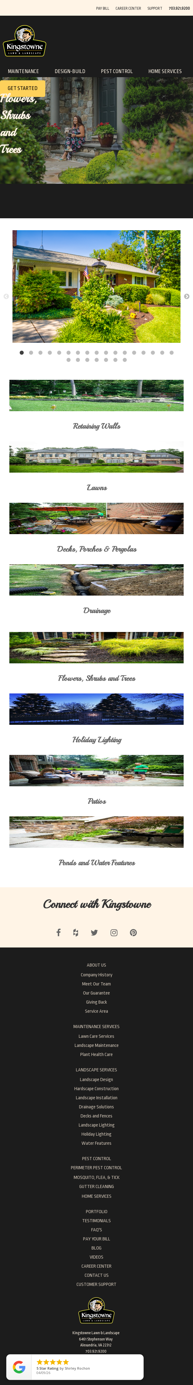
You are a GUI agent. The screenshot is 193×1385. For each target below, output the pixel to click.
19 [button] (78, 360)
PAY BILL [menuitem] (102, 8)
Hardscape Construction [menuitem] (96, 1088)
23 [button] (115, 360)
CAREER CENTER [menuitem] (128, 8)
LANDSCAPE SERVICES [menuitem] (96, 1070)
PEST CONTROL (117, 71)
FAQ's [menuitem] (96, 1230)
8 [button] (87, 353)
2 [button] (31, 353)
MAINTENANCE (23, 71)
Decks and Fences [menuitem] (96, 1116)
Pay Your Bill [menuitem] (96, 1239)
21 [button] (96, 360)
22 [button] (106, 360)
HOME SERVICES (165, 71)
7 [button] (78, 353)
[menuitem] (179, 8)
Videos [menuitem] (96, 1257)
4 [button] (50, 353)
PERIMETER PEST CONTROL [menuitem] (96, 1167)
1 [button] (21, 353)
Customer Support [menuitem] (96, 1284)
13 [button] (134, 353)
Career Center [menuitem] (96, 1266)
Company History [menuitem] (96, 975)
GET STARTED (22, 88)
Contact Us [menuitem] (97, 1275)
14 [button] (143, 353)
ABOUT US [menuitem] (96, 965)
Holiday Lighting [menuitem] (96, 1134)
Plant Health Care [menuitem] (96, 1054)
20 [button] (87, 360)
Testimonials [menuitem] (96, 1220)
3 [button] (40, 353)
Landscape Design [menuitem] (96, 1079)
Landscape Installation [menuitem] (96, 1098)
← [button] (6, 297)
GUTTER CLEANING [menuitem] (96, 1186)
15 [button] (153, 353)
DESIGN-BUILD (70, 71)
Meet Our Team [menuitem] (96, 984)
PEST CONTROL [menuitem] (96, 1158)
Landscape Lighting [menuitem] (97, 1125)
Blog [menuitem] (96, 1248)
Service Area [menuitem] (96, 1011)
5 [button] (59, 353)
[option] (96, 287)
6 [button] (68, 353)
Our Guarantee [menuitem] (96, 993)
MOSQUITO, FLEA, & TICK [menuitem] (97, 1177)
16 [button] (162, 353)
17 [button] (171, 353)
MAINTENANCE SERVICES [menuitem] (96, 1026)
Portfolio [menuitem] (96, 1211)
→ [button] (187, 297)
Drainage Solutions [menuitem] (96, 1107)
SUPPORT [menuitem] (154, 8)
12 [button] (124, 353)
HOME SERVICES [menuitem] (96, 1196)
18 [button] (68, 360)
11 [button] (115, 353)
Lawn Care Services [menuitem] (96, 1036)
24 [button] (124, 360)
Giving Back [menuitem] (96, 1002)
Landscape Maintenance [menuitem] (97, 1045)
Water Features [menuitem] (96, 1143)
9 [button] (96, 353)
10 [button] (106, 353)
